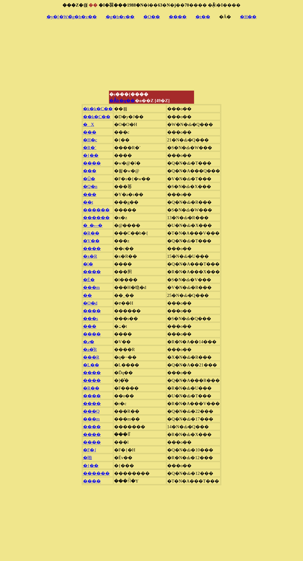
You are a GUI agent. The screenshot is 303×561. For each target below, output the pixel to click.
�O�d (90, 303)
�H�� (248, 16)
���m (91, 287)
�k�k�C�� (98, 108)
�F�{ (90, 449)
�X (88, 124)
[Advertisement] (151, 57)
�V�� (91, 240)
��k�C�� (96, 116)
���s (90, 318)
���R (91, 357)
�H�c (90, 139)
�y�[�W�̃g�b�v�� (72, 16)
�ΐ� (88, 264)
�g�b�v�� (120, 16)
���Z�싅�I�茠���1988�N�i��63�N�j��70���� (134, 5)
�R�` (89, 147)
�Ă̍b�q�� (122, 100)
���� (178, 16)
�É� (89, 279)
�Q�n (90, 186)
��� (89, 132)
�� (87, 295)
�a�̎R (90, 349)
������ (96, 209)
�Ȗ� (89, 178)
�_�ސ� (93, 225)
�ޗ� (88, 341)
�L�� (91, 364)
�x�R (90, 256)
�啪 (87, 457)
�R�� (91, 233)
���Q (91, 411)
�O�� (151, 16)
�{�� (90, 155)
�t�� (202, 16)
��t (88, 202)
